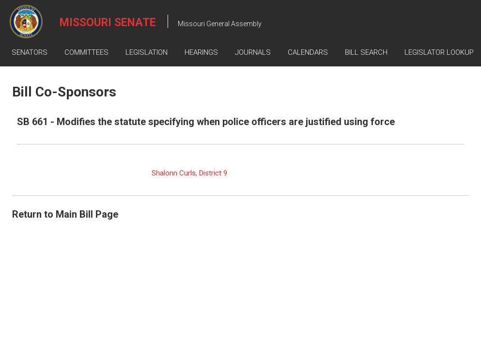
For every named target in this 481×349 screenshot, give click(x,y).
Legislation (146, 52)
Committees (86, 52)
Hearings (201, 52)
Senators (29, 52)
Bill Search (366, 52)
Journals (253, 52)
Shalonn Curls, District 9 (189, 173)
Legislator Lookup (439, 52)
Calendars (308, 52)
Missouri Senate (108, 22)
